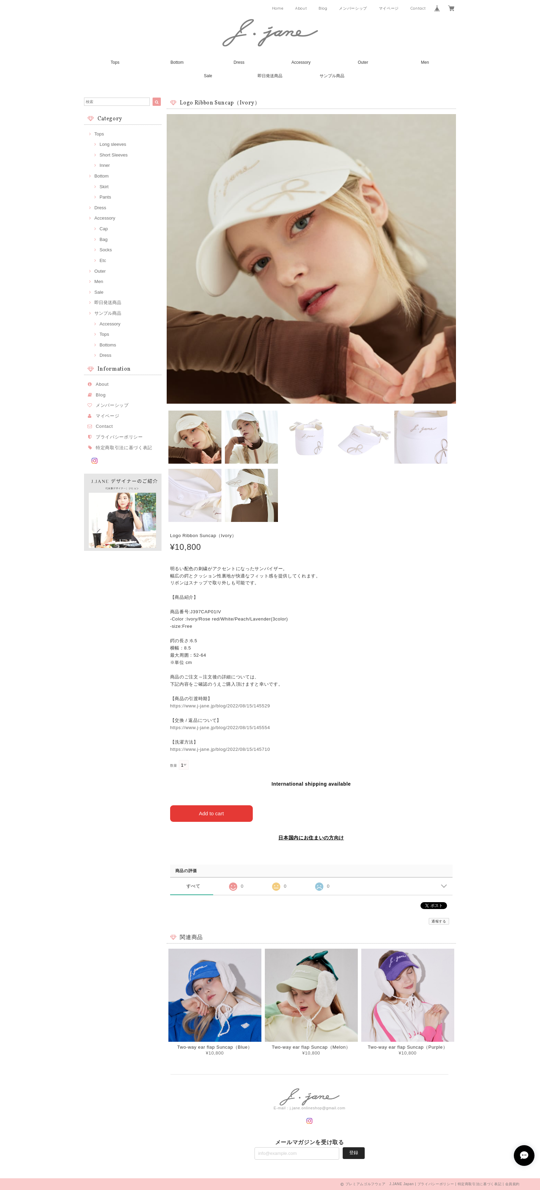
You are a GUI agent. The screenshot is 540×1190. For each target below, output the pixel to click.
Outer (363, 62)
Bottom (177, 62)
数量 (173, 765)
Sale (208, 75)
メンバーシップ (353, 8)
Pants (105, 197)
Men (425, 62)
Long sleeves (113, 144)
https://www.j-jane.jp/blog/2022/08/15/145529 (220, 705)
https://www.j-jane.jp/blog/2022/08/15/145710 (220, 749)
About (301, 8)
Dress (238, 62)
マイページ (389, 8)
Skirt (104, 186)
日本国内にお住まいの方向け (311, 837)
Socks (106, 249)
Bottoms (108, 344)
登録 (353, 1152)
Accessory (300, 62)
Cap (104, 228)
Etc (103, 260)
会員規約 (512, 1184)
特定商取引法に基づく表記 (124, 447)
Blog (323, 8)
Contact (418, 8)
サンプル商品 (332, 75)
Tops (115, 62)
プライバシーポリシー (119, 437)
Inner (105, 165)
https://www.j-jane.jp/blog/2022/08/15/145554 (220, 727)
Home (278, 8)
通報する (439, 921)
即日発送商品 (270, 75)
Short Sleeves (114, 155)
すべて (193, 886)
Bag (103, 239)
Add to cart (211, 813)
